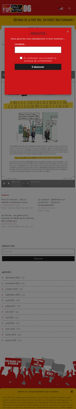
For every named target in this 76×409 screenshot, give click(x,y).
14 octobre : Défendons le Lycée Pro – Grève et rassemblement (51, 202)
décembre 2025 (13, 277)
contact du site (60, 403)
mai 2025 (10, 317)
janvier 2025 (11, 340)
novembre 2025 (13, 283)
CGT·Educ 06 (16, 44)
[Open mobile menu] (61, 8)
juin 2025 (10, 312)
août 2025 (10, 300)
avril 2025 (10, 323)
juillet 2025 (10, 306)
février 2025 (11, 334)
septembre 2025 (13, 295)
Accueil (31, 27)
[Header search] (69, 9)
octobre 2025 (12, 289)
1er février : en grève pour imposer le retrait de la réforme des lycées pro (17, 218)
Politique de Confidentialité (21, 404)
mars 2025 (10, 329)
